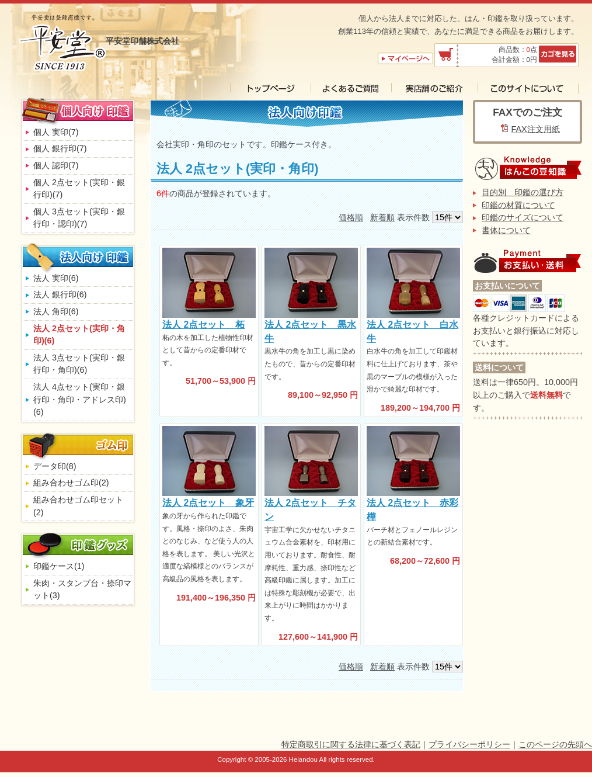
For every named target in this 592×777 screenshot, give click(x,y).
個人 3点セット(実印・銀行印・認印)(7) (79, 218)
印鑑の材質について (518, 205)
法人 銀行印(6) (60, 294)
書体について (506, 230)
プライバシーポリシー (469, 744)
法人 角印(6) (56, 311)
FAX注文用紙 (535, 129)
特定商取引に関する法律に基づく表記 (350, 744)
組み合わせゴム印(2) (71, 482)
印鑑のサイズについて (522, 217)
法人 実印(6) (56, 278)
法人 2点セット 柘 (203, 324)
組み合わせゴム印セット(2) (78, 506)
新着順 (382, 217)
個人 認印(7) (56, 165)
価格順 (351, 217)
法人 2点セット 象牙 (208, 503)
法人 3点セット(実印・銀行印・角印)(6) (79, 364)
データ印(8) (54, 466)
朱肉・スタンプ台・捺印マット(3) (82, 589)
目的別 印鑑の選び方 (522, 192)
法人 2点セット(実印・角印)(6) (79, 335)
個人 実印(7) (56, 132)
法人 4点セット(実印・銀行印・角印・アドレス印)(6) (79, 399)
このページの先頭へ (555, 744)
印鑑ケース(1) (59, 566)
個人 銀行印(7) (60, 148)
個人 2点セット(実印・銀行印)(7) (79, 189)
